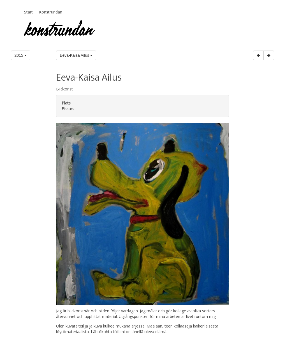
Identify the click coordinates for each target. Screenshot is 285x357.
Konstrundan (50, 12)
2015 (21, 55)
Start (28, 12)
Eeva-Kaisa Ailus (76, 55)
